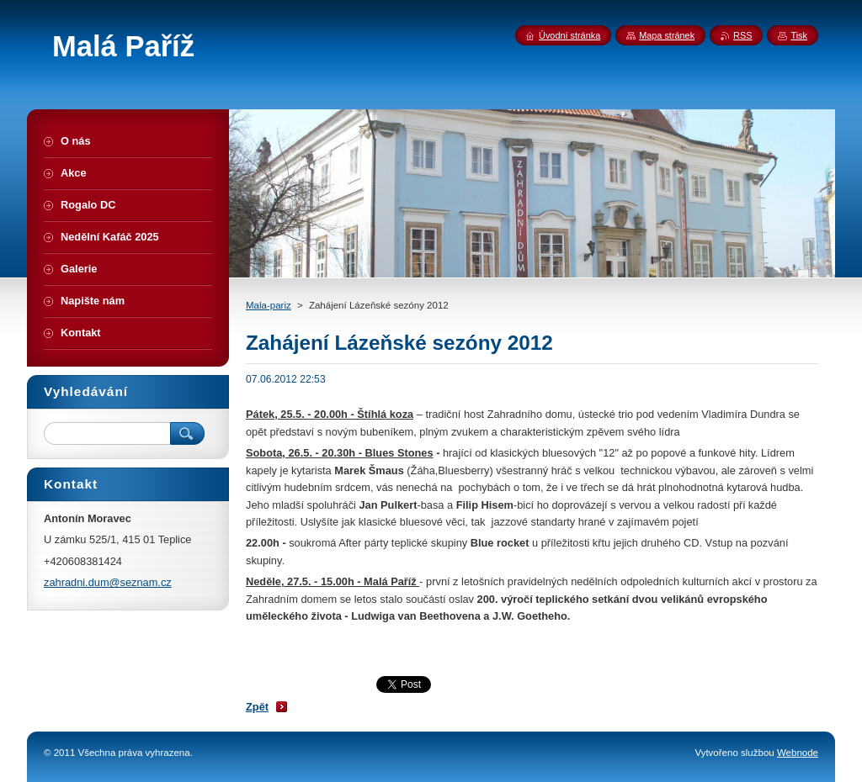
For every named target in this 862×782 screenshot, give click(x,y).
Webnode (797, 753)
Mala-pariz (268, 305)
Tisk (798, 35)
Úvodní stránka (569, 35)
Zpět (257, 706)
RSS (742, 35)
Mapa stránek (666, 35)
